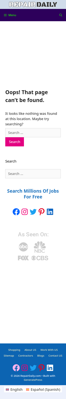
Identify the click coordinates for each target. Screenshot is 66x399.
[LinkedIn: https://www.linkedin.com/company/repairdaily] (50, 212)
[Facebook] (16, 212)
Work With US (49, 349)
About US (30, 349)
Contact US (55, 355)
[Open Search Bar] (60, 15)
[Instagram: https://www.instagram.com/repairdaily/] (24, 212)
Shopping (14, 349)
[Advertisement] (33, 57)
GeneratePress (33, 379)
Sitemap (9, 355)
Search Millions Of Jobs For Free (33, 194)
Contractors (25, 355)
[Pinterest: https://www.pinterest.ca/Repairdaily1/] (41, 212)
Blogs (40, 355)
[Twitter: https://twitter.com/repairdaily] (33, 212)
